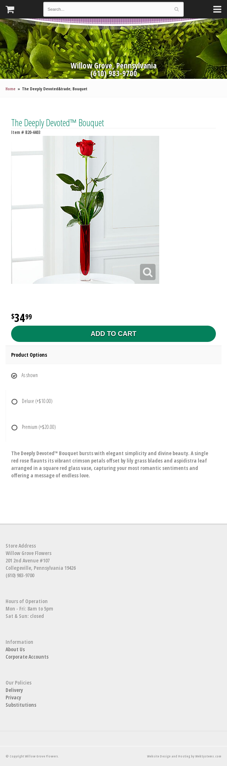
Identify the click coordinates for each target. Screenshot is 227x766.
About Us (15, 649)
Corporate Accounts (27, 656)
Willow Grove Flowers (114, 39)
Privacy (13, 697)
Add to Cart (114, 333)
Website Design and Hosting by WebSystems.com (184, 756)
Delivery (14, 689)
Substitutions (21, 704)
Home (11, 88)
